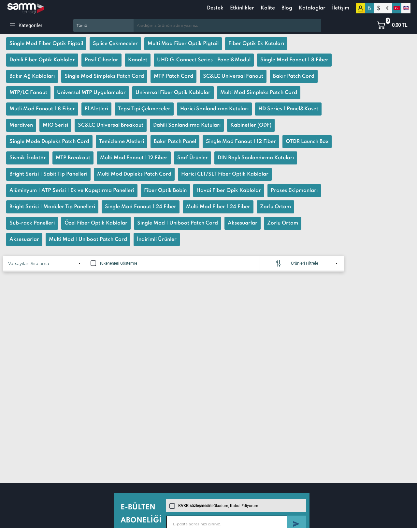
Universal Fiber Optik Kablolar (173, 92)
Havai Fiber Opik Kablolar (228, 190)
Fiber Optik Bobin (165, 190)
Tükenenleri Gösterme (114, 263)
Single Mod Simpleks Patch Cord (104, 76)
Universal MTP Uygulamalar (91, 92)
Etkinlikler (242, 8)
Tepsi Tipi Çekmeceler (144, 109)
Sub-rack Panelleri (32, 223)
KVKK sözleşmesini (195, 506)
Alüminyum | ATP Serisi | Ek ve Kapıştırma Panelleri (71, 190)
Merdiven (21, 125)
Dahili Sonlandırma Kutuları (187, 125)
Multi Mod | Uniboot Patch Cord (88, 239)
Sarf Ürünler (192, 158)
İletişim (340, 8)
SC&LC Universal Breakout (110, 125)
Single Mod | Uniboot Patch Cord (177, 223)
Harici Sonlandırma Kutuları (214, 109)
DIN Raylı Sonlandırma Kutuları (256, 158)
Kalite (268, 8)
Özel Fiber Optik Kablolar (96, 223)
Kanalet (137, 60)
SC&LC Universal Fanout (233, 76)
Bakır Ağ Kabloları (32, 76)
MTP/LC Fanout (28, 92)
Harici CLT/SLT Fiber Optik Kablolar (224, 174)
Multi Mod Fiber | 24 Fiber (218, 207)
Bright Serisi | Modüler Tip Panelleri (52, 207)
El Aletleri (96, 109)
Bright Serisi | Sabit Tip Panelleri (48, 174)
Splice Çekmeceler (115, 43)
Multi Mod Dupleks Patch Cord (134, 174)
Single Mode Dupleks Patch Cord (49, 141)
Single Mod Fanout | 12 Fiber (241, 141)
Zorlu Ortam (275, 207)
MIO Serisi (55, 125)
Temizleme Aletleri (121, 141)
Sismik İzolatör (27, 158)
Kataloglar (312, 8)
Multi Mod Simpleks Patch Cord (258, 92)
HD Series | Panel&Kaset (288, 109)
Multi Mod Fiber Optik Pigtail (183, 43)
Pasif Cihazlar (101, 60)
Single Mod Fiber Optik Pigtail (46, 43)
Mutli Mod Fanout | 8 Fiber (42, 109)
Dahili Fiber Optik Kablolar (42, 60)
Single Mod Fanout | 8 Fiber (294, 60)
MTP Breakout (73, 158)
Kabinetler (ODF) (250, 125)
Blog (286, 8)
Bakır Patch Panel (175, 141)
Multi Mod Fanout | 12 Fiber (133, 158)
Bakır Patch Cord (293, 76)
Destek (215, 8)
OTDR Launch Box (307, 141)
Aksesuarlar (242, 223)
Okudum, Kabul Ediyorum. (214, 506)
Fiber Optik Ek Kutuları (256, 43)
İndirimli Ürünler (157, 239)
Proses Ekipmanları (294, 190)
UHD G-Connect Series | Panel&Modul (204, 60)
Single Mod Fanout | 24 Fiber (140, 207)
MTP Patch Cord (173, 76)
